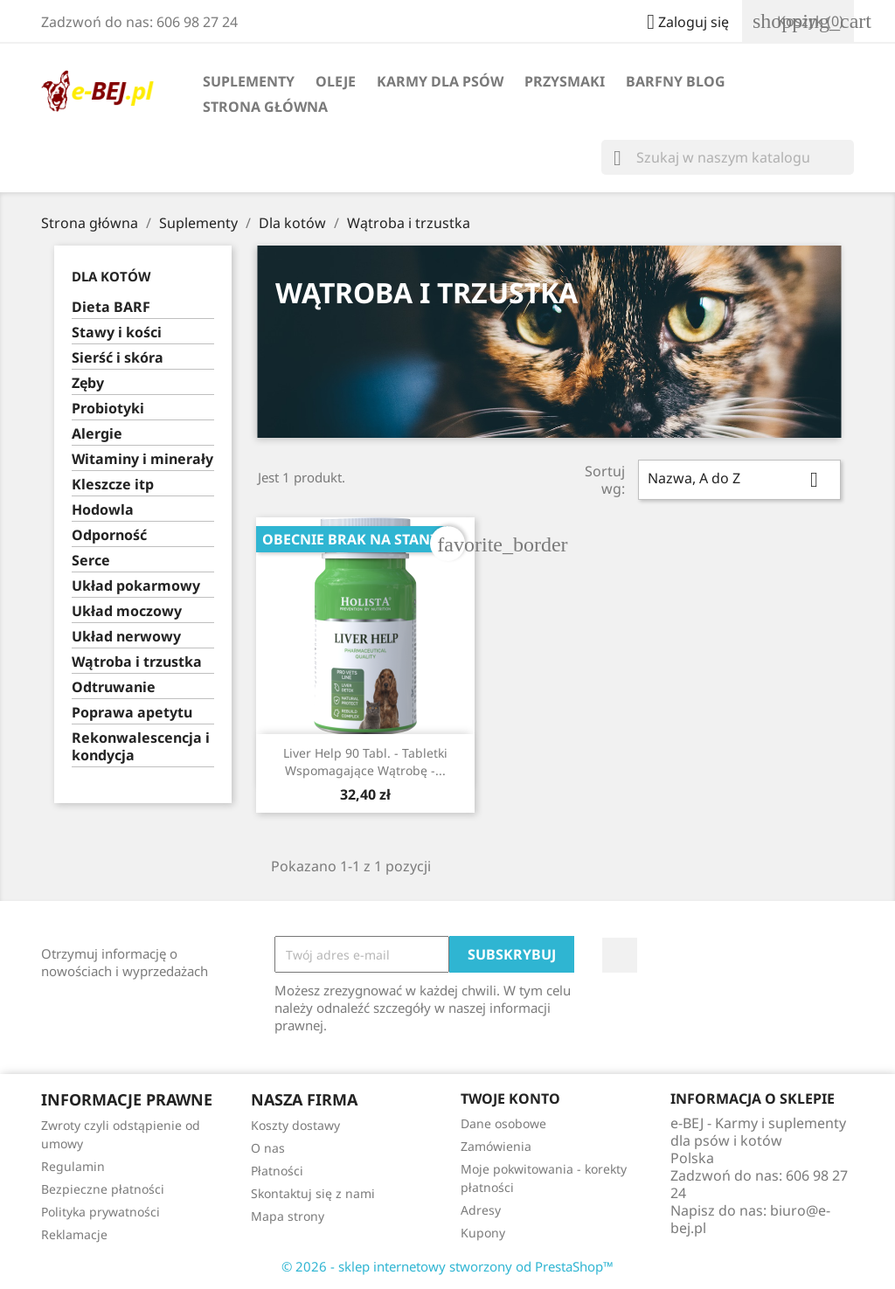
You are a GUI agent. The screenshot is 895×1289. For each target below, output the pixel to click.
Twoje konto (510, 1098)
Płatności (277, 1170)
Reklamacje (74, 1234)
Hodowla (103, 510)
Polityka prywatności (100, 1211)
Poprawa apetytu (132, 712)
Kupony (483, 1232)
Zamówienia (496, 1146)
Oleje (336, 81)
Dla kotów (111, 276)
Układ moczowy (127, 611)
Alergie (97, 434)
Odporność (109, 535)
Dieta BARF (111, 307)
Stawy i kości (117, 332)
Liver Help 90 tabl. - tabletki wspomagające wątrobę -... (365, 762)
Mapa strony (287, 1216)
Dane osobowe (503, 1123)
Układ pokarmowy (136, 586)
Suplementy (249, 81)
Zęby (88, 383)
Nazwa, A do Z (739, 479)
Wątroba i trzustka (137, 662)
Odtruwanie (114, 687)
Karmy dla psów (440, 81)
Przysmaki (564, 81)
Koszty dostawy (295, 1125)
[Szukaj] (727, 157)
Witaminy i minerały (142, 459)
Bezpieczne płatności (102, 1189)
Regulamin (73, 1166)
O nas (268, 1148)
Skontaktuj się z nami (313, 1193)
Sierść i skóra (117, 358)
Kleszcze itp (113, 484)
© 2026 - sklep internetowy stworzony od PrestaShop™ (447, 1266)
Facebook (619, 955)
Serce (91, 560)
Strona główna (265, 106)
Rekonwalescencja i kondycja (141, 747)
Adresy (481, 1210)
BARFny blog (675, 81)
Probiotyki (108, 408)
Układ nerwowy (126, 636)
